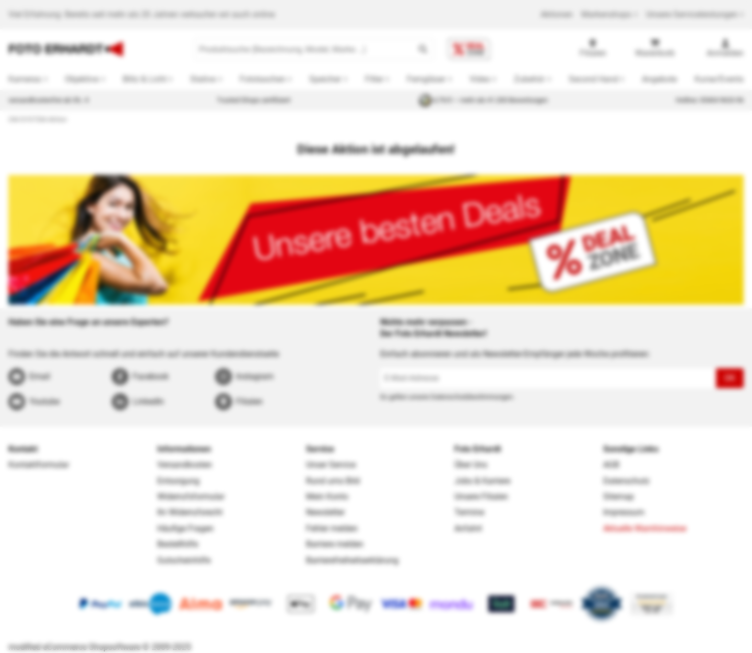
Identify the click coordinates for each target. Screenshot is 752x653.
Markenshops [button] (609, 14)
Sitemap (618, 497)
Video (479, 79)
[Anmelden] (725, 49)
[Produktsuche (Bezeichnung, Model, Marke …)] (304, 49)
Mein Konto (327, 497)
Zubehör (529, 79)
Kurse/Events (719, 79)
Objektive (82, 79)
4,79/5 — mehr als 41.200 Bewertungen (483, 100)
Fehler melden (332, 528)
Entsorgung (178, 481)
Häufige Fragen (185, 528)
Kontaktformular (38, 465)
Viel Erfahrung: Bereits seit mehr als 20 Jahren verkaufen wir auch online (141, 14)
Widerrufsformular (191, 497)
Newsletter (325, 512)
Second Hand (593, 79)
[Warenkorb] (655, 49)
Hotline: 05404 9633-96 (710, 100)
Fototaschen (263, 79)
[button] (423, 49)
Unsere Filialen (481, 497)
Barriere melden (334, 544)
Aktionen (556, 14)
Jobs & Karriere (482, 481)
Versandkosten (184, 465)
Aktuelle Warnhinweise (644, 528)
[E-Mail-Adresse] (548, 378)
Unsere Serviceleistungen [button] (695, 14)
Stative (203, 79)
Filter (374, 79)
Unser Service (331, 465)
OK (729, 378)
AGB (611, 465)
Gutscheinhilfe (183, 560)
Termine (469, 512)
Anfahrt (468, 528)
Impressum (623, 512)
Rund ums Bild (333, 481)
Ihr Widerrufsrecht (189, 512)
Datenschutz (626, 481)
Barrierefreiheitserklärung (352, 560)
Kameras (24, 79)
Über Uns (470, 465)
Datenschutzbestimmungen (472, 397)
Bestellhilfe (177, 544)
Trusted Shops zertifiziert (253, 100)
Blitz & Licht (145, 79)
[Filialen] (593, 49)
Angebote (659, 79)
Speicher (325, 79)
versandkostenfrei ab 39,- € (48, 100)
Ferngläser (426, 79)
